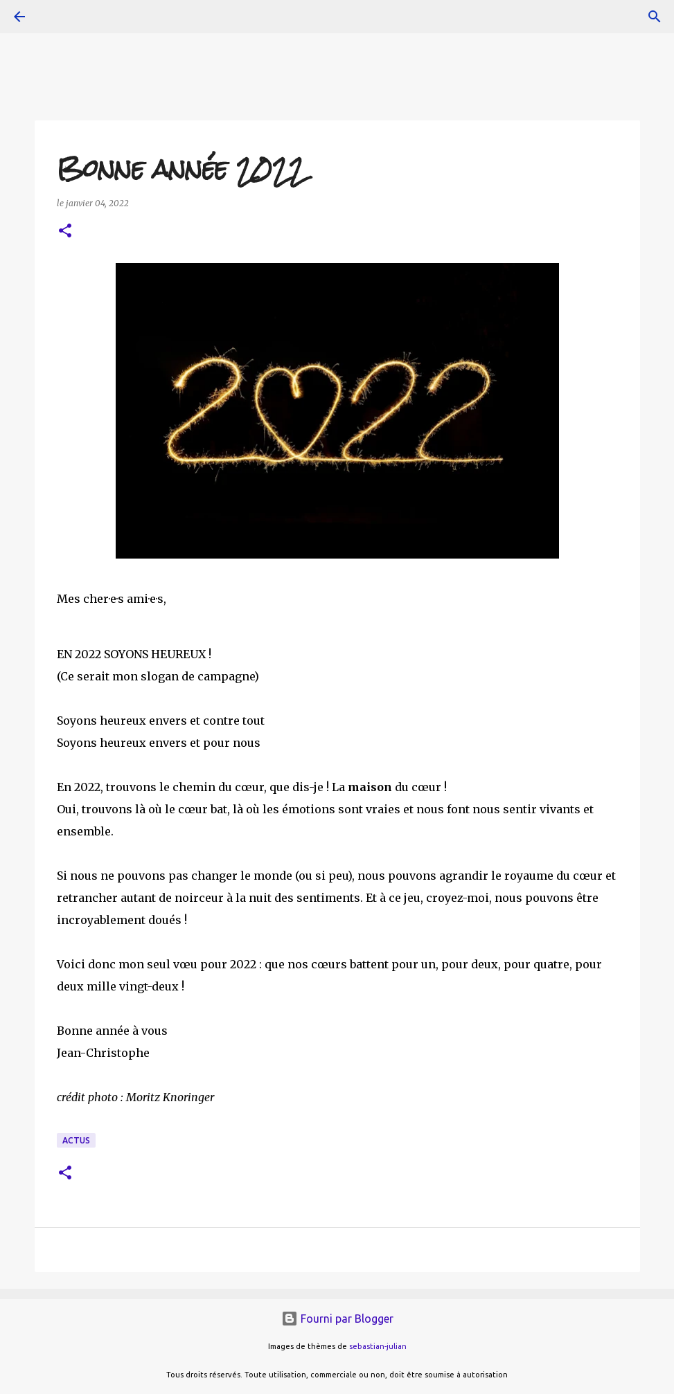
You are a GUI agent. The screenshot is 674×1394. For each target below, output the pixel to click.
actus (76, 1140)
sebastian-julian (378, 1346)
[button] (65, 231)
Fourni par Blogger (337, 1318)
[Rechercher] (654, 16)
